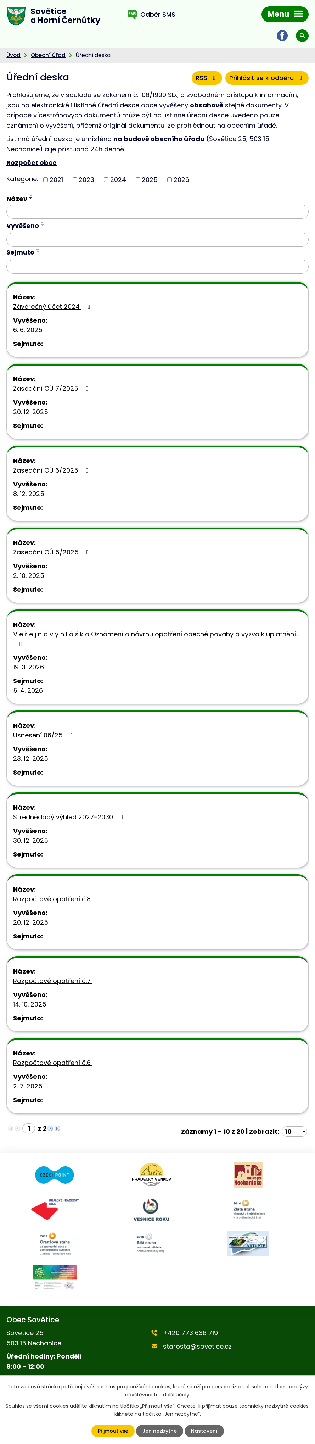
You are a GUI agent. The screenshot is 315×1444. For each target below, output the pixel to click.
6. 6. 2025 (28, 329)
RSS (207, 77)
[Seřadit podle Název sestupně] (31, 198)
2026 (181, 179)
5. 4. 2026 (28, 690)
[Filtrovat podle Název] (157, 212)
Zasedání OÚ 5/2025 (52, 552)
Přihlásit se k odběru (267, 77)
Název (16, 198)
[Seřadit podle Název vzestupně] (31, 195)
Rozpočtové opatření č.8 (58, 898)
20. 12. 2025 (30, 411)
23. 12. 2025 (30, 758)
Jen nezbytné (159, 1430)
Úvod (13, 55)
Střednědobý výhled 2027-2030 (69, 817)
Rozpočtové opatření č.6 (58, 1062)
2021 (56, 179)
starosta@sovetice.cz (197, 1346)
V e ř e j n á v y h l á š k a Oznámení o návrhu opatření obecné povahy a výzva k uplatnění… (156, 638)
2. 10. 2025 (28, 575)
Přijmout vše (113, 1430)
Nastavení (204, 1430)
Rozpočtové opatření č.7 (58, 980)
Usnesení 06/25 (44, 735)
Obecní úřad (48, 55)
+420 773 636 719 (190, 1332)
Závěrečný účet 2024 (53, 306)
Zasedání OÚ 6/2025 (52, 470)
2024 (118, 179)
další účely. (176, 1394)
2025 (150, 179)
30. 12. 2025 (30, 840)
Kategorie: (22, 178)
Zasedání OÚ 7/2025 (52, 388)
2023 (86, 179)
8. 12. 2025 (28, 493)
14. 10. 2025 (29, 1004)
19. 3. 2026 (28, 667)
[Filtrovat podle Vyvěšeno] (157, 240)
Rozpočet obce (31, 162)
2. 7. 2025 (28, 1086)
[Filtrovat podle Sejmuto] (157, 267)
